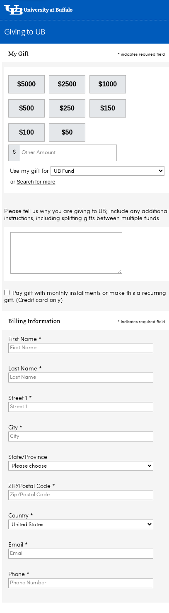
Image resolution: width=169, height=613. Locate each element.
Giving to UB (24, 32)
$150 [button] (107, 108)
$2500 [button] (67, 84)
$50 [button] (67, 132)
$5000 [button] (26, 84)
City (15, 428)
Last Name (25, 369)
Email (18, 545)
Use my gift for (30, 171)
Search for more (36, 182)
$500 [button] (26, 108)
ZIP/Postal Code (31, 486)
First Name (24, 339)
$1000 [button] (108, 84)
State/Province (27, 457)
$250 (67, 108)
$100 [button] (26, 132)
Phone (18, 574)
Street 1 (20, 398)
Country (20, 516)
